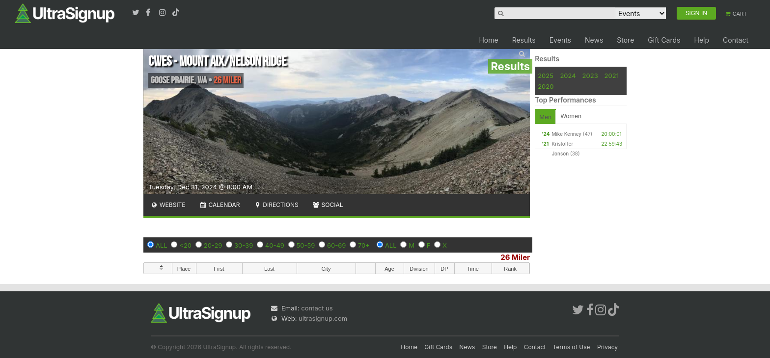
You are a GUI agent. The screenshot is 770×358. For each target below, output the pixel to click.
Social (327, 204)
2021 (612, 75)
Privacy (607, 347)
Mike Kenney (566, 134)
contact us (316, 308)
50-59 (306, 245)
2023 (590, 75)
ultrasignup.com (323, 318)
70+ (364, 245)
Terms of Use (571, 347)
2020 (545, 86)
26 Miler (515, 257)
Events (560, 40)
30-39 (243, 245)
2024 (568, 75)
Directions (275, 204)
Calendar (219, 204)
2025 (545, 75)
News (594, 40)
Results (524, 40)
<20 (185, 245)
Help (701, 40)
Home (488, 40)
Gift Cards (664, 40)
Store (625, 40)
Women (570, 116)
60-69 (336, 245)
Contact (735, 40)
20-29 (213, 245)
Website (168, 204)
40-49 (274, 245)
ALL (161, 245)
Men (545, 117)
